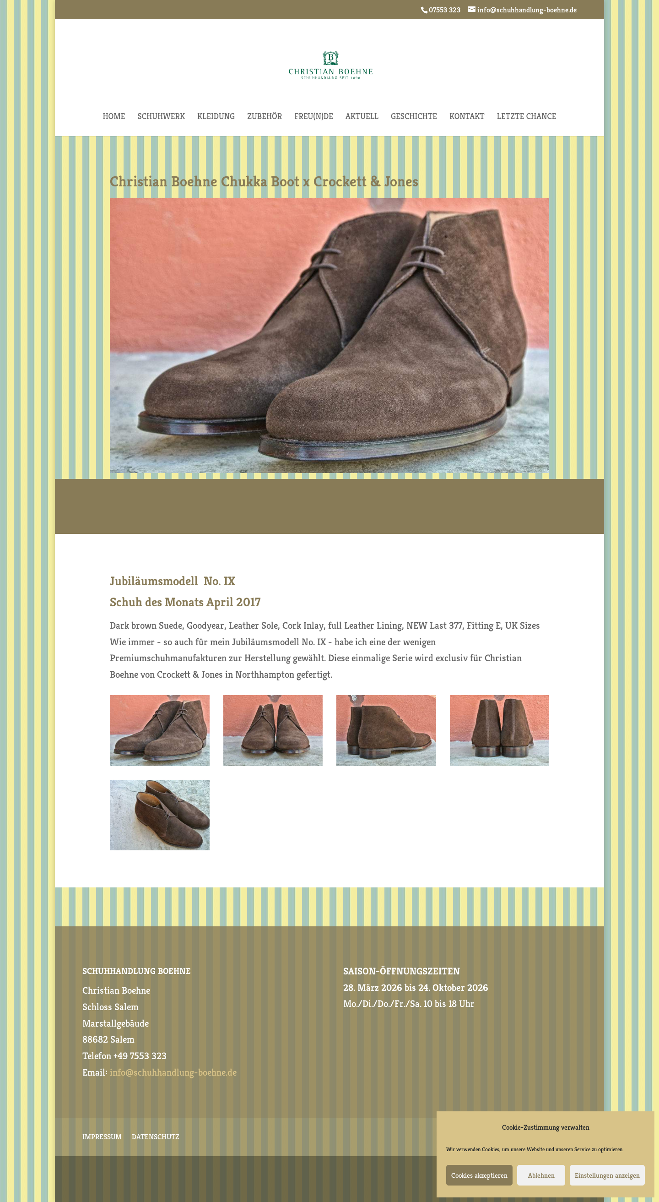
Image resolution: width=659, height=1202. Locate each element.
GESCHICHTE (414, 117)
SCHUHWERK (161, 117)
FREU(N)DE (313, 117)
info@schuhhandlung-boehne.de (173, 1072)
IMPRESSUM (102, 1138)
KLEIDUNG (216, 117)
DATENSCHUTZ (155, 1138)
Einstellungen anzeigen (607, 1175)
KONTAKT (467, 117)
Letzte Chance (526, 117)
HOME (114, 117)
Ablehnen (541, 1175)
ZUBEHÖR (264, 117)
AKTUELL (362, 117)
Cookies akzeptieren (479, 1175)
